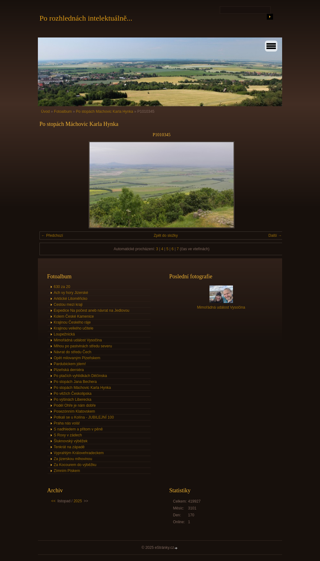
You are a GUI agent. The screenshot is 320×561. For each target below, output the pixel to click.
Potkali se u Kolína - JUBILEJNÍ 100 (84, 417)
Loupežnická (64, 334)
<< (53, 501)
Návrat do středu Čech (72, 352)
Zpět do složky (166, 235)
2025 (78, 501)
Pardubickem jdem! (70, 364)
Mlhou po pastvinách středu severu (83, 346)
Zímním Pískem (67, 471)
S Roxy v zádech (68, 435)
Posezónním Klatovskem (74, 411)
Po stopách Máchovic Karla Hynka (104, 111)
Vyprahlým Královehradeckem (79, 453)
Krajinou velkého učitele (74, 328)
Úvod (45, 111)
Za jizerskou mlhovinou (73, 459)
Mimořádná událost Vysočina (78, 340)
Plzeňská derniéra (69, 370)
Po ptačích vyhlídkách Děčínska (80, 376)
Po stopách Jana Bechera (75, 382)
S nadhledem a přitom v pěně (78, 429)
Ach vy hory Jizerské (71, 292)
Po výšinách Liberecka (72, 399)
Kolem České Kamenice (74, 316)
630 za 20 (62, 287)
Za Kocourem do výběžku (75, 465)
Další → (275, 235)
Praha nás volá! (67, 423)
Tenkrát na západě (69, 447)
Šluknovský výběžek (71, 441)
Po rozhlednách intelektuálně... (85, 18)
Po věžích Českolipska (73, 393)
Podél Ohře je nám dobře (75, 405)
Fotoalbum (63, 111)
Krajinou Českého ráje (72, 322)
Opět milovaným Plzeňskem (77, 358)
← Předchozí (52, 235)
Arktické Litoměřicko (70, 298)
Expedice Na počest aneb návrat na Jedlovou (92, 310)
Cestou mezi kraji (68, 304)
